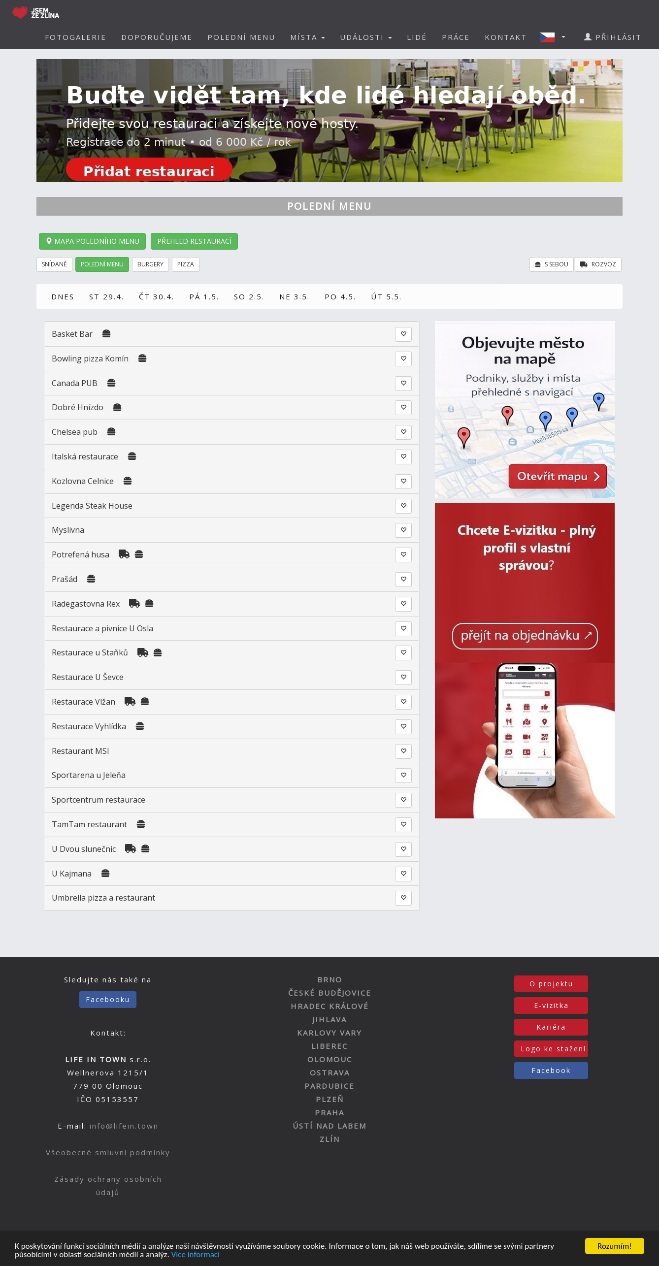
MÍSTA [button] (307, 37)
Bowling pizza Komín (90, 358)
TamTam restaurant (89, 824)
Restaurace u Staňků (90, 652)
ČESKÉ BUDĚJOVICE (329, 993)
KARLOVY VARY (329, 1033)
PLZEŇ (330, 1099)
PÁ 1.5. (204, 296)
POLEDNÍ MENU (241, 37)
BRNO (329, 979)
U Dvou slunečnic (84, 849)
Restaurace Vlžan (83, 701)
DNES (62, 296)
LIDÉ (417, 37)
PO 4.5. (340, 296)
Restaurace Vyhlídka (89, 726)
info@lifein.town (124, 1126)
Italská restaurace (85, 456)
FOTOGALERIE (75, 37)
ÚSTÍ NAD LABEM (329, 1126)
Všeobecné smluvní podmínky (108, 1152)
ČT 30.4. (156, 296)
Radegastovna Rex (86, 603)
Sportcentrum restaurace (98, 799)
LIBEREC (329, 1046)
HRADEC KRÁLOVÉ (330, 1006)
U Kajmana (72, 873)
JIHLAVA (329, 1019)
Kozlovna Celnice (83, 481)
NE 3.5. (294, 296)
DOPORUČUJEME (157, 37)
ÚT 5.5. (386, 296)
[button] (555, 37)
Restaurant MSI (80, 751)
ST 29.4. (106, 296)
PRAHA (329, 1112)
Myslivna (68, 529)
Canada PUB (75, 383)
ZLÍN (330, 1139)
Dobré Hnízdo (77, 407)
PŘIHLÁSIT (613, 37)
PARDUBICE (329, 1086)
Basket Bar (72, 333)
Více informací (195, 1256)
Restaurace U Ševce (88, 677)
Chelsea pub (75, 431)
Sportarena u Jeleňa (89, 775)
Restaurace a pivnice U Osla (102, 628)
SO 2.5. (249, 296)
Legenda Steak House (92, 505)
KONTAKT (506, 37)
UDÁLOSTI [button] (366, 37)
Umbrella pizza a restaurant (103, 897)
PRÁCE (456, 37)
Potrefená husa (80, 554)
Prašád (64, 579)
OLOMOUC (329, 1059)
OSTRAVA (330, 1072)
